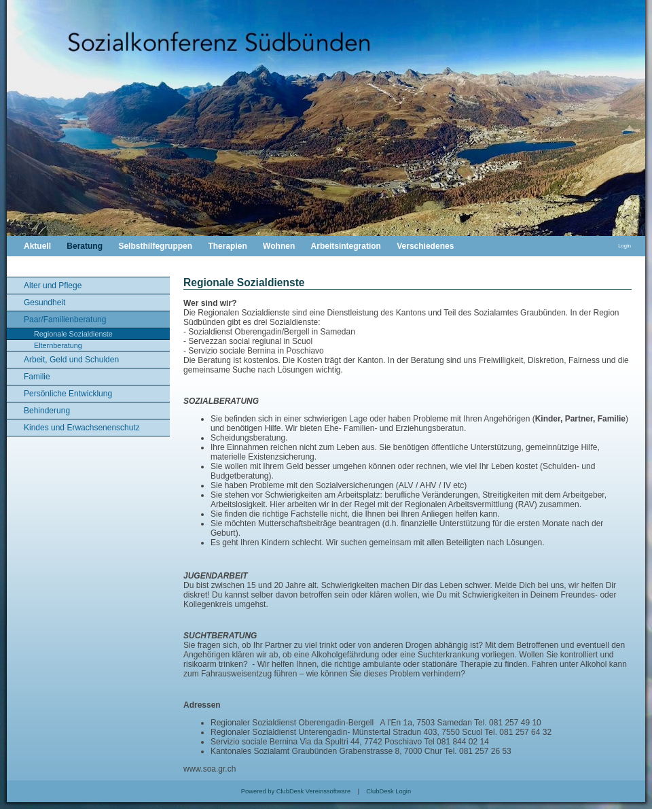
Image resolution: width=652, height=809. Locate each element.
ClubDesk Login (388, 791)
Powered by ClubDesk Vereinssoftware (295, 791)
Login (624, 246)
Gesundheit (44, 302)
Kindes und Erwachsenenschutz (82, 427)
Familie (37, 376)
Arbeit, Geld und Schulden (71, 359)
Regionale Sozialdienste (73, 334)
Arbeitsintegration (346, 246)
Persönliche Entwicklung (68, 393)
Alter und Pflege (53, 285)
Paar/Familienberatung (65, 319)
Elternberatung (58, 345)
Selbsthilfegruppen (155, 246)
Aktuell (37, 246)
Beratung (85, 246)
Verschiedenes (425, 246)
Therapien (227, 246)
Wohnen (279, 246)
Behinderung (47, 410)
